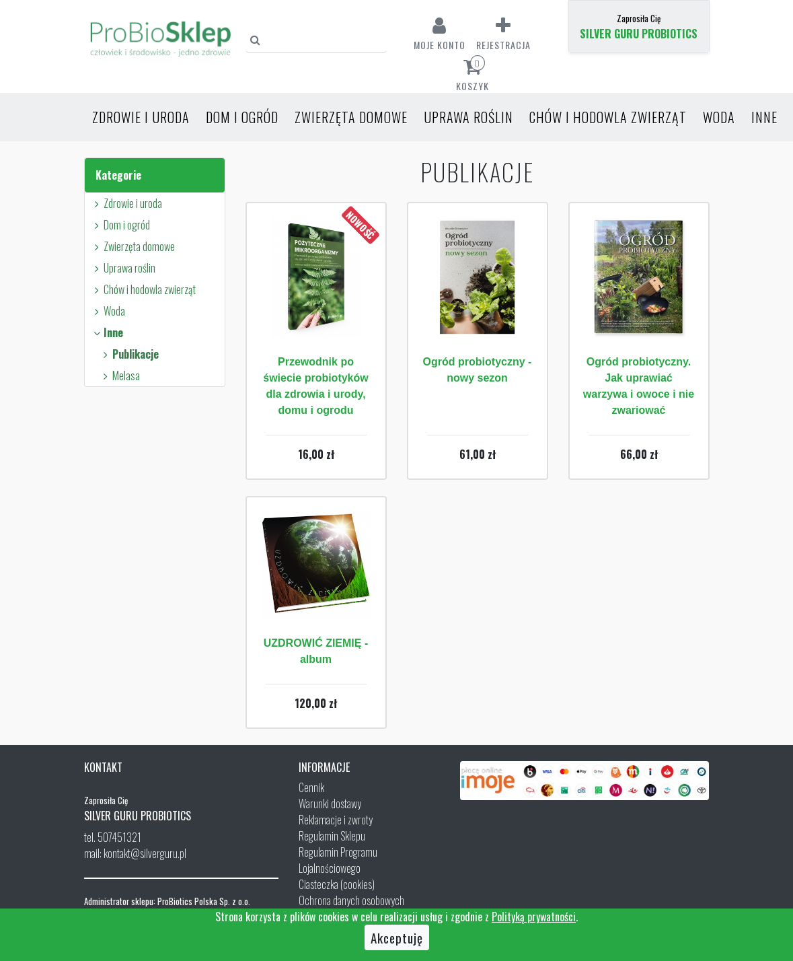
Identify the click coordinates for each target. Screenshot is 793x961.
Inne (764, 117)
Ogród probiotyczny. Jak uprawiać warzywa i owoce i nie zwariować (638, 386)
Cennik (311, 787)
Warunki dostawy (330, 803)
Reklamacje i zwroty (336, 820)
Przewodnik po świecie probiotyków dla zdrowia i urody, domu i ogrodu (315, 386)
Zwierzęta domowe (351, 117)
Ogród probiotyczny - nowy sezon (477, 370)
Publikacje (129, 354)
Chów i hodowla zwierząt (608, 117)
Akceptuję (397, 937)
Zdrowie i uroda (141, 117)
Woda (719, 117)
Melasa (120, 375)
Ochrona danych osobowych (351, 900)
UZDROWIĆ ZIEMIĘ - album (316, 651)
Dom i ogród (242, 117)
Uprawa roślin (468, 117)
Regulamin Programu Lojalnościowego (338, 860)
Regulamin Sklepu (332, 836)
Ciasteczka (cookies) (337, 884)
